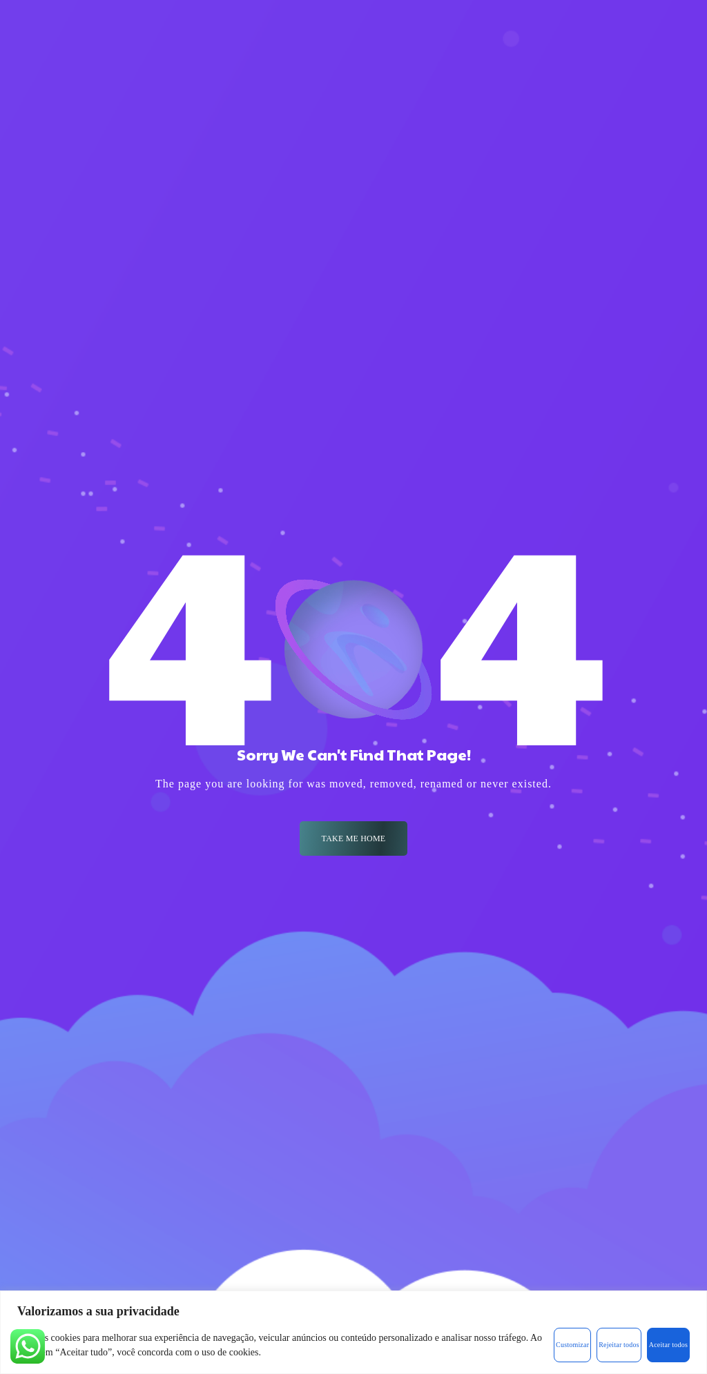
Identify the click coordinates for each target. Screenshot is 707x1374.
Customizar (572, 1344)
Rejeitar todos (619, 1344)
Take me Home (354, 838)
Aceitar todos (668, 1344)
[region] (353, 1332)
